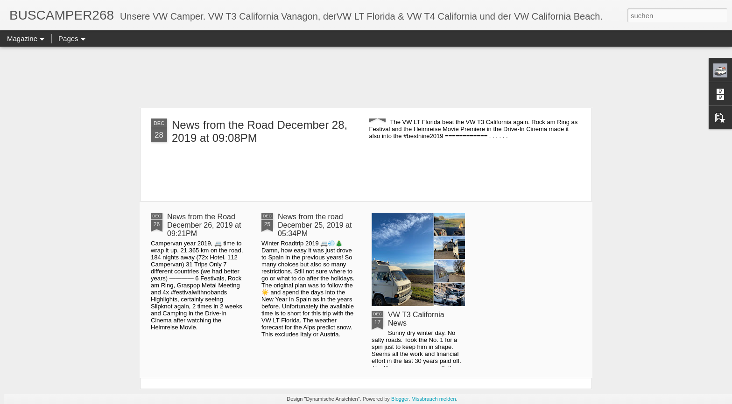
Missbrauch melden (433, 399)
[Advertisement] (366, 77)
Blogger (399, 399)
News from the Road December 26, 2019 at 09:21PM (204, 225)
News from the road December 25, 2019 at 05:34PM (315, 225)
